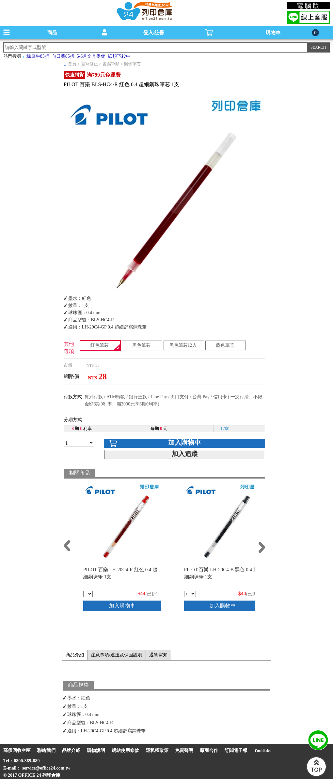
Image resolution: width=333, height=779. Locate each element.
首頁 (72, 63)
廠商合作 (209, 750)
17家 (224, 428)
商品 (52, 32)
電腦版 (308, 5)
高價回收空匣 (17, 750)
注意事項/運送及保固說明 (116, 654)
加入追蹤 (185, 453)
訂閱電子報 (236, 750)
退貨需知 (158, 654)
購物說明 (96, 750)
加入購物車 (184, 442)
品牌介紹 (71, 750)
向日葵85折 (63, 56)
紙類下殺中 (119, 56)
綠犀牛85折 (37, 56)
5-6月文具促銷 (91, 56)
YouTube (262, 750)
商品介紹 (75, 654)
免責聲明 (184, 750)
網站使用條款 (125, 750)
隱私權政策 (157, 750)
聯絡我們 (46, 750)
